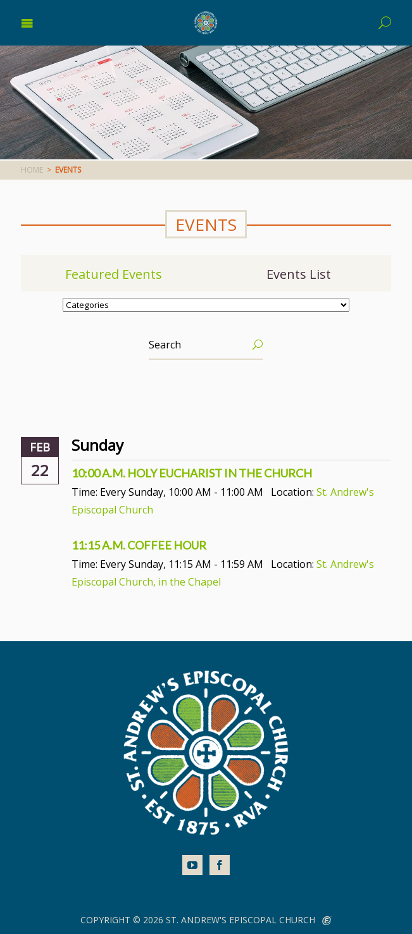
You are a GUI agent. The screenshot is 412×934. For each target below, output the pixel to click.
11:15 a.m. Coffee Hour (139, 545)
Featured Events (113, 274)
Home (32, 169)
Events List (298, 274)
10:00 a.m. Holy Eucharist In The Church (192, 473)
